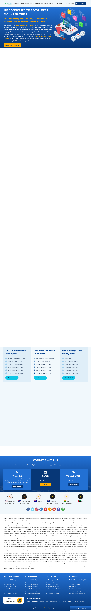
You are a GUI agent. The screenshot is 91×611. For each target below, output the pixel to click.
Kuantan (75, 538)
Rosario (59, 555)
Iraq (47, 536)
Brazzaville (84, 520)
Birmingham (44, 520)
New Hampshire (81, 546)
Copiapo (37, 527)
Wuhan (75, 566)
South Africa (74, 557)
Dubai (43, 529)
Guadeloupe (7, 533)
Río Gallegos (36, 555)
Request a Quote (12, 45)
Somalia (68, 557)
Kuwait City (19, 540)
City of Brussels (33, 525)
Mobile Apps (53, 601)
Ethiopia (6, 531)
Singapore (36, 557)
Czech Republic (83, 527)
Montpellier (68, 544)
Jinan (69, 536)
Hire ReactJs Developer (32, 586)
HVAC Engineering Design (75, 591)
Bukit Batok (45, 523)
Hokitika (15, 536)
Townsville (64, 561)
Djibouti (9, 529)
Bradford (71, 520)
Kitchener (23, 538)
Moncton (33, 544)
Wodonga (65, 566)
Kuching (79, 538)
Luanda (76, 540)
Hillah (82, 533)
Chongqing (19, 525)
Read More (17, 486)
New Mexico (10, 548)
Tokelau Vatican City (30, 561)
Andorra (30, 518)
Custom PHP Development (12, 579)
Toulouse (59, 561)
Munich (44, 546)
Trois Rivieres (10, 564)
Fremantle (23, 531)
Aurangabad (20, 520)
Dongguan (35, 529)
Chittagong (6, 525)
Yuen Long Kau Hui (20, 568)
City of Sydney (40, 525)
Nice (48, 548)
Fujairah (44, 531)
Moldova (18, 544)
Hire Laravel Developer (32, 584)
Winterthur (54, 566)
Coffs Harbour (63, 525)
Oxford (69, 551)
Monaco (29, 544)
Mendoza (32, 542)
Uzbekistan (74, 564)
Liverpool (53, 540)
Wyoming (82, 566)
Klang (27, 538)
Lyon (24, 542)
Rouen (72, 555)
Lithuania (48, 540)
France (9, 531)
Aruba (5, 520)
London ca (61, 540)
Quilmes (14, 555)
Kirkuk (9, 538)
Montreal (74, 544)
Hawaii (70, 533)
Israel (63, 536)
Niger (51, 548)
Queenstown (9, 555)
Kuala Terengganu (68, 538)
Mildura (60, 542)
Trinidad (85, 561)
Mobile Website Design (53, 584)
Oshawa (47, 551)
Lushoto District (11, 542)
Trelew (78, 561)
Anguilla (44, 518)
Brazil (80, 520)
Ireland (50, 536)
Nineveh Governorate (65, 548)
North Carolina (83, 548)
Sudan (53, 559)
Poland (73, 551)
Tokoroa (37, 561)
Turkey (30, 564)
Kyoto (23, 540)
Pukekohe (78, 553)
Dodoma (13, 529)
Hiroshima (6, 536)
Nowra (36, 551)
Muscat (48, 546)
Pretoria (47, 553)
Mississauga (78, 542)
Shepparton (6, 557)
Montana (49, 544)
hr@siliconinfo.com (45, 481)
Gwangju (62, 533)
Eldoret (62, 529)
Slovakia (48, 557)
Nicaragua (44, 548)
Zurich (32, 568)
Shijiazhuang (19, 557)
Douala (40, 529)
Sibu (27, 557)
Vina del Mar (11, 566)
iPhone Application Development (56, 579)
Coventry (63, 527)
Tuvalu (41, 564)
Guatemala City (29, 533)
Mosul (10, 546)
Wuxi (78, 566)
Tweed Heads (46, 564)
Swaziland (84, 559)
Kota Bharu (41, 538)
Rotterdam (68, 555)
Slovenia (52, 557)
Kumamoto (84, 538)
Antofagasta (56, 518)
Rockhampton (46, 555)
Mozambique (29, 546)
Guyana (57, 533)
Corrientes (46, 527)
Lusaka (5, 542)
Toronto (55, 561)
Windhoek (40, 566)
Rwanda (80, 555)
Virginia (16, 566)
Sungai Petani (58, 559)
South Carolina (80, 557)
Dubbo (46, 529)
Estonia (85, 529)
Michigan (52, 542)
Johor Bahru (80, 536)
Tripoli (5, 564)
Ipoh (39, 536)
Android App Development (54, 582)
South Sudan (17, 559)
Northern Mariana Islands (24, 551)
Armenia (85, 518)
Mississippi (84, 542)
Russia (76, 555)
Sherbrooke (12, 557)
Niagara (40, 548)
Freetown (19, 531)
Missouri (6, 544)
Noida (78, 548)
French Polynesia (38, 531)
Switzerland (11, 561)
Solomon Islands (62, 557)
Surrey (76, 559)
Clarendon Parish (49, 525)
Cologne (69, 525)
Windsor (45, 566)
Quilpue (18, 555)
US (59, 564)
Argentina (66, 518)
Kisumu (12, 538)
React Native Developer (54, 586)
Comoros (11, 527)
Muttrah (52, 546)
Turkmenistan (36, 564)
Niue (75, 548)
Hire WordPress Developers (33, 588)
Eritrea (81, 529)
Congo (20, 527)
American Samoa (13, 518)
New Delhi (74, 546)
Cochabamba (57, 525)
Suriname (72, 559)
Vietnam (6, 566)
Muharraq (34, 546)
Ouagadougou (63, 551)
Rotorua (63, 555)
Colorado (79, 525)
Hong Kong (24, 536)
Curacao (74, 527)
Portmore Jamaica (27, 553)
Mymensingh (68, 546)
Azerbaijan (34, 520)
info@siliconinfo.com (74, 481)
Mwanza (57, 546)
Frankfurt (14, 531)
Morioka (85, 544)
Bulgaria (51, 523)
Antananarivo (49, 518)
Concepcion (16, 527)
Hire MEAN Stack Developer (33, 593)
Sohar (56, 557)
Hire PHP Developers (32, 582)
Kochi (33, 538)
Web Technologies (43, 601)
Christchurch (26, 525)
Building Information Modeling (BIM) (78, 579)
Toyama (69, 561)
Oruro (40, 551)
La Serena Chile (19, 542)
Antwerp (61, 518)
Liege (39, 540)
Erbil (78, 529)
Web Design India (10, 584)
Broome (25, 523)
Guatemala (22, 533)
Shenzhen (84, 555)
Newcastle (35, 548)
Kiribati (5, 538)
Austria (29, 520)
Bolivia (56, 520)
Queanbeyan (24, 555)
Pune (82, 553)
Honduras (19, 536)
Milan (56, 542)
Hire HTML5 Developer (32, 579)
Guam (11, 533)
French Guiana (30, 531)
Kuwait (14, 540)
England (66, 529)
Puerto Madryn (59, 553)
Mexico (41, 542)
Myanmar (62, 546)
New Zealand (29, 548)
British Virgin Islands (17, 523)
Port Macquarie (19, 553)
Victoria (85, 564)
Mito (10, 544)
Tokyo (41, 561)
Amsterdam (25, 518)
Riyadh (40, 555)
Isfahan (54, 536)
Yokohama (9, 568)
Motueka (14, 546)
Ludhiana (81, 540)
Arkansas (80, 518)
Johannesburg (73, 536)
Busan (85, 523)
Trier (82, 561)
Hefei (73, 533)
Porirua (82, 551)
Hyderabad (34, 536)
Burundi (81, 523)
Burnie (77, 523)
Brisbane (6, 523)
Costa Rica (51, 527)
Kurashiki (10, 540)
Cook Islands (32, 527)
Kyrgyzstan (28, 540)
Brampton (75, 520)
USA (61, 564)
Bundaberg (60, 523)
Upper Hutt (80, 564)
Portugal (35, 553)
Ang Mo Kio (35, 518)
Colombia (74, 525)
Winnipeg (49, 566)
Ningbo (72, 548)
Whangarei (34, 566)
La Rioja (28, 542)
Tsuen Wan (16, 564)
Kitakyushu (17, 538)
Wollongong (70, 566)
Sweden (6, 561)
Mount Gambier (21, 546)
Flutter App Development (54, 593)
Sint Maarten (42, 557)
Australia (25, 520)
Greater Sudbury (58, 531)
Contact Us (82, 601)
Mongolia (38, 544)
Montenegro (62, 544)
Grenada (74, 531)
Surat (68, 559)
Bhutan (39, 520)
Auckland (14, 520)
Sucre (50, 559)
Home (28, 601)
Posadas (39, 553)
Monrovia (44, 544)
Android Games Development (55, 591)
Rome (55, 555)
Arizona (76, 518)
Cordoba (42, 527)
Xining (5, 568)
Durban (58, 529)
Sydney (16, 561)
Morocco (6, 546)
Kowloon (54, 538)
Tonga (44, 561)
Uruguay (52, 564)
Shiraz (23, 557)
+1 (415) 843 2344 (10, 601)
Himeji (85, 533)
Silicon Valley (46, 608)
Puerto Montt (66, 553)
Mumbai (40, 546)
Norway (32, 551)
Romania (52, 555)
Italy (66, 536)
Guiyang (53, 533)
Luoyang (85, 540)
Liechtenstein (34, 540)
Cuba (70, 527)
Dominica (21, 529)
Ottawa (58, 551)
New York (23, 548)
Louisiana (67, 540)
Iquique (42, 536)
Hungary (30, 536)
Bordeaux (60, 520)
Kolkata (36, 538)
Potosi (43, 553)
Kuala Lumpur (60, 538)
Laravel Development (11, 588)
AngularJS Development (11, 591)
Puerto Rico (72, 553)
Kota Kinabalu (48, 538)
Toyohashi (74, 561)
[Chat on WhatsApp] (63, 509)
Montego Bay (55, 544)
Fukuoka (48, 531)
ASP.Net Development (11, 586)
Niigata (58, 548)
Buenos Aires (38, 523)
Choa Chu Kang (13, 525)
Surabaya (64, 559)
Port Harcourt (12, 553)
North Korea (14, 551)
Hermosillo (77, 533)
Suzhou (80, 559)
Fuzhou (52, 531)
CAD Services (62, 601)
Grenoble (78, 531)
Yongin (14, 568)
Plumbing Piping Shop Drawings (77, 593)
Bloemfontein (51, 520)
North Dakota (7, 551)
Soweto (22, 559)
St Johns (41, 559)
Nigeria (54, 548)
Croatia (67, 527)
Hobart (10, 536)
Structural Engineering (74, 584)
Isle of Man (59, 536)
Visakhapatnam (22, 566)
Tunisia (24, 564)
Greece (64, 531)
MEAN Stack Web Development (13, 582)
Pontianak (78, 551)
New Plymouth (17, 548)
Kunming (6, 540)
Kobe (30, 538)
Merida (37, 542)
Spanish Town (31, 559)
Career (76, 601)
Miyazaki (13, 544)
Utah (64, 564)
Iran (45, 536)
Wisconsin (59, 566)
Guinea (41, 533)
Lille (41, 540)
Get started (12, 378)
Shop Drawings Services (75, 588)
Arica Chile (71, 518)
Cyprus (78, 527)
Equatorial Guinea (72, 529)
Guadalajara (84, 531)
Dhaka (5, 529)
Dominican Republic (28, 529)
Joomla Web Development (12, 593)
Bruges (29, 523)
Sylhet (19, 561)
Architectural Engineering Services (77, 582)
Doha (17, 529)
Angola (40, 518)
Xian (86, 566)
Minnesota (64, 542)
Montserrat (79, 544)
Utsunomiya (68, 564)
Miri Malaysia (71, 542)
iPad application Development (55, 588)
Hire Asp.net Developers (32, 591)
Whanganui (29, 566)
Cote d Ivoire (58, 527)
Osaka (43, 551)
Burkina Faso (72, 523)
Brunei (33, 523)
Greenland (69, 531)
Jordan (85, 536)
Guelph (34, 533)
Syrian (23, 561)
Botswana (65, 520)
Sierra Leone (31, 557)
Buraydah (66, 523)
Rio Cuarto (29, 555)
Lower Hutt (71, 540)
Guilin (38, 533)
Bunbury (55, 523)
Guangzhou (16, 533)
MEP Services (72, 586)
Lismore (44, 540)
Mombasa (23, 544)
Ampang (20, 518)
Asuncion (9, 520)
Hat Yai (66, 533)
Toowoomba (49, 561)
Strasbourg (45, 559)
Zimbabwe (27, 568)
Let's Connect (80, 3)
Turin (27, 564)
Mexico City (46, 542)
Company (34, 601)
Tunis (21, 564)
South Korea (11, 559)
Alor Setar (6, 518)
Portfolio (70, 601)
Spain (26, 559)
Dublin (50, 529)
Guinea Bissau (47, 533)
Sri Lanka (36, 559)
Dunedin (54, 529)
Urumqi (56, 564)
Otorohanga (53, 551)
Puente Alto (52, 553)
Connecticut (25, 527)
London (57, 540)
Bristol (10, 523)
